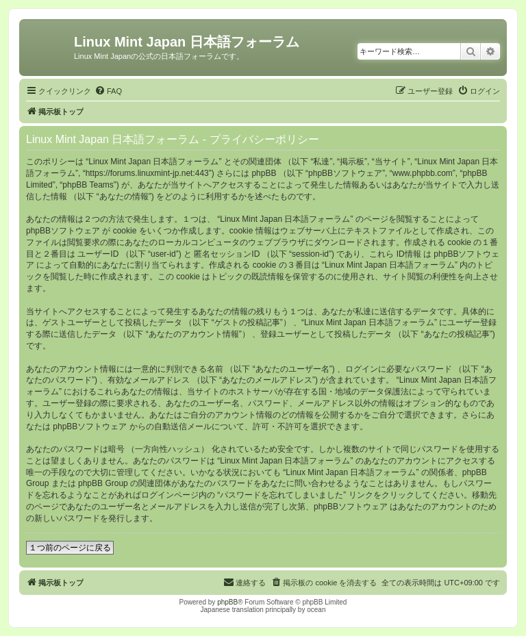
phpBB (227, 602)
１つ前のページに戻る (70, 547)
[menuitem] (108, 91)
